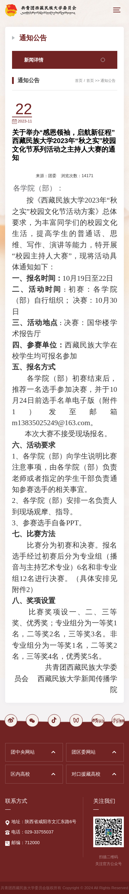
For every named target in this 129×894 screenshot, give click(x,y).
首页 (79, 80)
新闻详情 (64, 60)
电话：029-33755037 (32, 831)
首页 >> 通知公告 (101, 80)
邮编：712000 (25, 842)
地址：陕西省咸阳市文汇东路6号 (43, 821)
